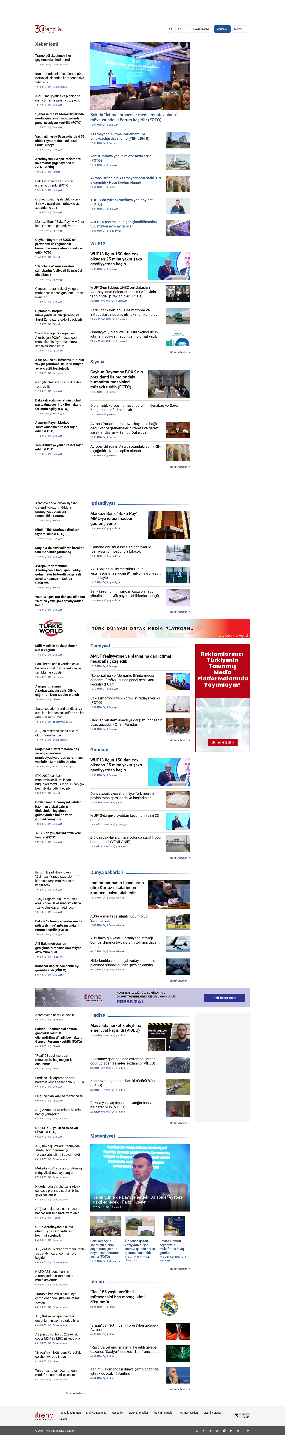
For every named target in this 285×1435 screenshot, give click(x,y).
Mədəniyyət (102, 1136)
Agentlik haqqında (70, 1412)
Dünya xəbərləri (106, 872)
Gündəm (99, 749)
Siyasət (98, 362)
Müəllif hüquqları (164, 1412)
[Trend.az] (48, 29)
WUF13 (98, 244)
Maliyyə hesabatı (96, 1412)
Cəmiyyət (100, 646)
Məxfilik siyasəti (213, 1412)
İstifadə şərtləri (189, 1412)
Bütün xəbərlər (178, 352)
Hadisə (97, 1015)
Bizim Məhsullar (138, 1412)
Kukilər (63, 1419)
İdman (97, 1281)
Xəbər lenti (46, 44)
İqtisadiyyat (102, 503)
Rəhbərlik (117, 1412)
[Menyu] (241, 29)
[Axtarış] (170, 29)
